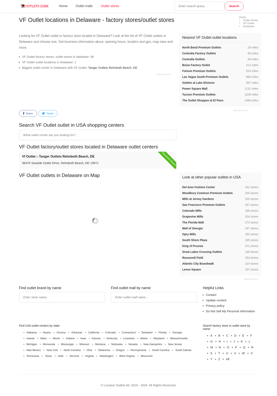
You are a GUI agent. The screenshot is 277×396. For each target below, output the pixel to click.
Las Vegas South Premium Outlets (205, 76)
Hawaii (30, 338)
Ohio (89, 350)
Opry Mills (189, 234)
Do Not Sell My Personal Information (230, 311)
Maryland (158, 338)
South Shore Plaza (194, 240)
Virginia (89, 355)
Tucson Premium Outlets (199, 94)
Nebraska (117, 344)
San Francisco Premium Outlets (203, 204)
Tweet (47, 113)
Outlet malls (84, 6)
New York (52, 350)
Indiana (70, 338)
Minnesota (49, 344)
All (227, 359)
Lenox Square (191, 269)
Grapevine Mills (192, 216)
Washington (106, 355)
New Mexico (34, 350)
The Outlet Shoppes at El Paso (202, 100)
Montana (100, 344)
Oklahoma (104, 350)
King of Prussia (192, 246)
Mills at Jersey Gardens (198, 199)
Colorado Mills (192, 210)
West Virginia (127, 355)
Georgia (177, 332)
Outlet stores (110, 6)
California (93, 332)
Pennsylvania (138, 350)
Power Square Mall (194, 88)
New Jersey (175, 344)
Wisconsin (147, 355)
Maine (144, 338)
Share (28, 113)
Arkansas (76, 332)
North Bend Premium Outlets (201, 47)
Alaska (47, 332)
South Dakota (183, 350)
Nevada (133, 344)
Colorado (110, 332)
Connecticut (129, 332)
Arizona (61, 332)
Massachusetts (179, 338)
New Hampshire (152, 344)
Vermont (74, 355)
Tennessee (33, 355)
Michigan (32, 344)
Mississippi (67, 344)
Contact (211, 294)
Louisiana (129, 338)
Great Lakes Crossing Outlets (202, 251)
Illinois (56, 338)
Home (63, 6)
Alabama (32, 332)
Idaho (43, 338)
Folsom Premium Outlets (199, 71)
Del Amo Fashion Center (198, 187)
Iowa (83, 338)
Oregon (120, 350)
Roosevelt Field (192, 257)
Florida (162, 332)
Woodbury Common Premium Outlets (207, 193)
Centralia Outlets (193, 59)
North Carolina (72, 350)
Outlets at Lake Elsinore (198, 82)
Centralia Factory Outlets (199, 53)
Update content (216, 300)
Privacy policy (215, 305)
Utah (60, 355)
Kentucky (112, 338)
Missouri (84, 344)
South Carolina (160, 350)
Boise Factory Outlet (196, 65)
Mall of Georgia (192, 228)
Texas (48, 355)
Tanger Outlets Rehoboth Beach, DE (112, 67)
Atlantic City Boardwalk (198, 263)
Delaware (147, 332)
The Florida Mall (193, 222)
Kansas (96, 338)
